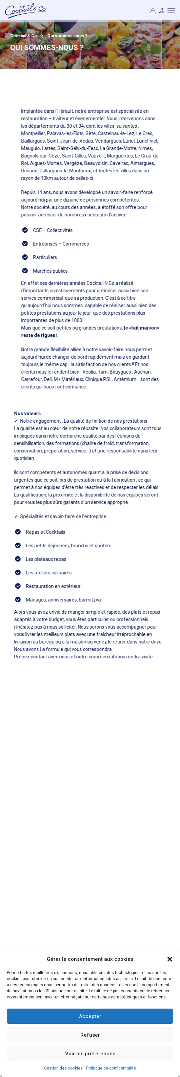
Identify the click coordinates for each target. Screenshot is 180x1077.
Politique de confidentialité (111, 1068)
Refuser (90, 1035)
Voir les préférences (90, 1054)
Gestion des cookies (63, 1068)
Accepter (90, 1016)
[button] (169, 959)
